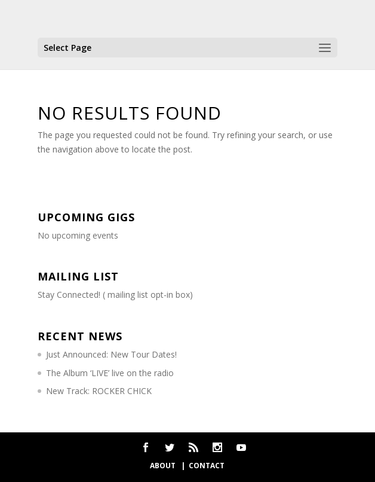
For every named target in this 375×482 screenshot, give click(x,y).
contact (207, 465)
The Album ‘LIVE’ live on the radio (110, 373)
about (163, 465)
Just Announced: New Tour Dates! (111, 354)
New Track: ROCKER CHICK (99, 390)
